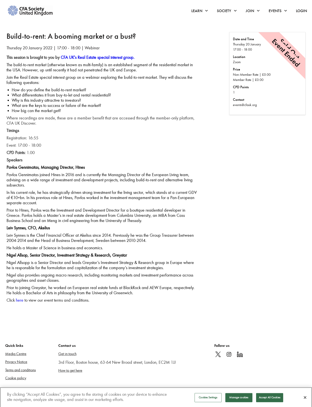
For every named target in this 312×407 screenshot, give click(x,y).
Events (275, 10)
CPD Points (241, 87)
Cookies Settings (208, 399)
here (19, 300)
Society (224, 10)
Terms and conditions (20, 370)
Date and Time (243, 39)
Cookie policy (15, 378)
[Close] (305, 399)
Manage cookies (238, 399)
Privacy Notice (16, 362)
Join (250, 10)
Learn (196, 10)
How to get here (70, 370)
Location (239, 57)
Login (301, 10)
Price (236, 69)
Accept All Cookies (269, 399)
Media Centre (15, 354)
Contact (238, 99)
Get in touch (67, 354)
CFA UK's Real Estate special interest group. (98, 57)
